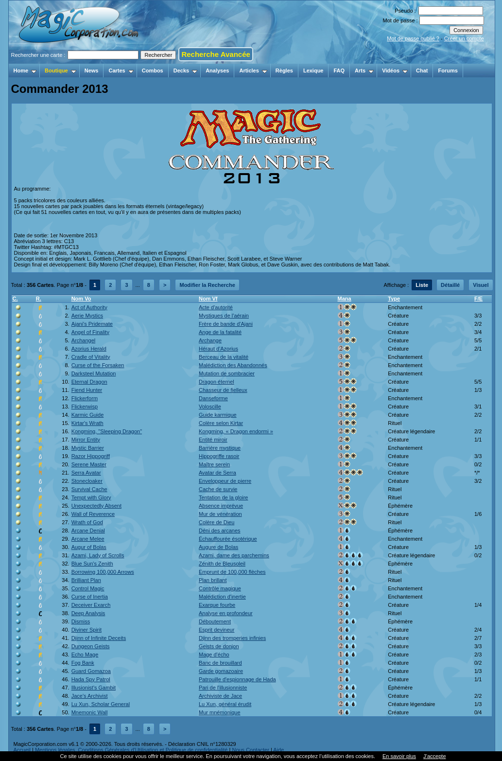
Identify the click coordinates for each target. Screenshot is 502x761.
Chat (422, 70)
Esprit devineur (216, 630)
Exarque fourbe (217, 605)
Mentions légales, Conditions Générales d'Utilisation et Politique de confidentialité (131, 750)
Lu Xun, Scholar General (100, 704)
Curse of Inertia (89, 597)
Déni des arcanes (220, 530)
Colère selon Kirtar (221, 423)
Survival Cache (89, 489)
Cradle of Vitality (90, 357)
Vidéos (395, 70)
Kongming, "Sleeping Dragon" (106, 431)
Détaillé (450, 285)
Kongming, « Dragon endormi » (236, 431)
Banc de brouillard (220, 663)
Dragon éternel (216, 382)
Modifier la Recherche (207, 285)
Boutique (60, 70)
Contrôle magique (220, 588)
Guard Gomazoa (91, 671)
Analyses (217, 70)
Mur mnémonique (220, 712)
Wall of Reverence (93, 514)
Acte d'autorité (216, 307)
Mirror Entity (85, 439)
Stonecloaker (87, 481)
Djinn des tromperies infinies (232, 638)
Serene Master (88, 464)
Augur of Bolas (88, 547)
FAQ (339, 70)
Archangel (83, 340)
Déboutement (215, 621)
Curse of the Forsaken (97, 365)
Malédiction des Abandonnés (233, 365)
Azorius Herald (88, 349)
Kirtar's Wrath (87, 423)
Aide (278, 750)
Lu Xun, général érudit (225, 704)
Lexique (313, 70)
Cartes (120, 70)
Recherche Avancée (215, 54)
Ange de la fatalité (220, 332)
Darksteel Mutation (93, 373)
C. (15, 298)
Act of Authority (89, 307)
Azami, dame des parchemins (234, 555)
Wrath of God (87, 522)
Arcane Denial (88, 530)
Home (25, 70)
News (92, 70)
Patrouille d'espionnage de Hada (237, 679)
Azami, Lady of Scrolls (97, 555)
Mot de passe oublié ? (413, 38)
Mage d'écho (214, 654)
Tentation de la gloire (223, 497)
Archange (210, 340)
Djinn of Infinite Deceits (98, 638)
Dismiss (80, 621)
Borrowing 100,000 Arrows (102, 572)
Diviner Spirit (86, 630)
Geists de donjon (219, 646)
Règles (284, 70)
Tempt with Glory (91, 497)
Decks (185, 70)
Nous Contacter (250, 750)
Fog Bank (82, 663)
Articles (253, 70)
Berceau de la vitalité (223, 357)
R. (38, 298)
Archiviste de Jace (220, 696)
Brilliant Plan (86, 580)
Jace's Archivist (89, 696)
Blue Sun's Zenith (92, 563)
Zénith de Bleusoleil (222, 563)
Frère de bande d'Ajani (226, 324)
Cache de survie (218, 489)
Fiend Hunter (87, 390)
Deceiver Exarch (91, 605)
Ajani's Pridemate (92, 324)
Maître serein (214, 464)
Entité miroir (213, 439)
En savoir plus (399, 756)
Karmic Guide (87, 415)
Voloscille (210, 406)
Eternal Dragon (89, 382)
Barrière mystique (220, 448)
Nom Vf (208, 298)
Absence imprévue (221, 506)
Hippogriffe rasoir (219, 456)
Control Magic (87, 588)
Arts (364, 70)
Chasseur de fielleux (223, 390)
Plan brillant (212, 580)
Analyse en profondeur (226, 613)
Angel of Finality (90, 332)
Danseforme (213, 398)
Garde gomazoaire (221, 671)
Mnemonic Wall (89, 712)
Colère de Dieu (216, 522)
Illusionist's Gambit (93, 687)
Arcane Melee (87, 539)
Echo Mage (85, 654)
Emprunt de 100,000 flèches (232, 572)
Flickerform (84, 398)
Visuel (480, 285)
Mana (344, 298)
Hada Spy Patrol (90, 679)
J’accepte (434, 756)
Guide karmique (218, 415)
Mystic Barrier (87, 448)
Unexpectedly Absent (96, 506)
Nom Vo (81, 298)
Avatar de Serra (217, 473)
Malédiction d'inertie (222, 597)
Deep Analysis (88, 613)
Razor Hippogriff (90, 456)
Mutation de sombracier (227, 373)
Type (394, 298)
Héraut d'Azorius (218, 349)
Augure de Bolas (218, 547)
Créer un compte (464, 38)
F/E (478, 298)
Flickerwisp (84, 406)
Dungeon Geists (90, 646)
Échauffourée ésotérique (228, 539)
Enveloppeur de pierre (225, 481)
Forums (447, 70)
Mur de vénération (220, 514)
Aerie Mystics (87, 316)
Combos (152, 70)
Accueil (22, 750)
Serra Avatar (86, 473)
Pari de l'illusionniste (223, 687)
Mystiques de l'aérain (224, 316)
